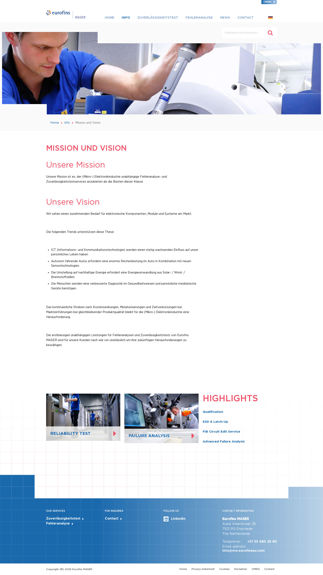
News (225, 17)
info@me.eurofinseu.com (243, 551)
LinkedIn (174, 518)
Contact (246, 17)
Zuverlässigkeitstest (157, 17)
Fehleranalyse (199, 17)
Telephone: (231, 541)
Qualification (213, 412)
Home (109, 17)
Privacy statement (203, 568)
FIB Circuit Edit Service (221, 431)
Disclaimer (240, 568)
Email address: (234, 546)
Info (126, 17)
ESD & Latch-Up (215, 422)
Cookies (224, 568)
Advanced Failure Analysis (224, 441)
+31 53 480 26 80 (262, 541)
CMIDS (267, 1)
